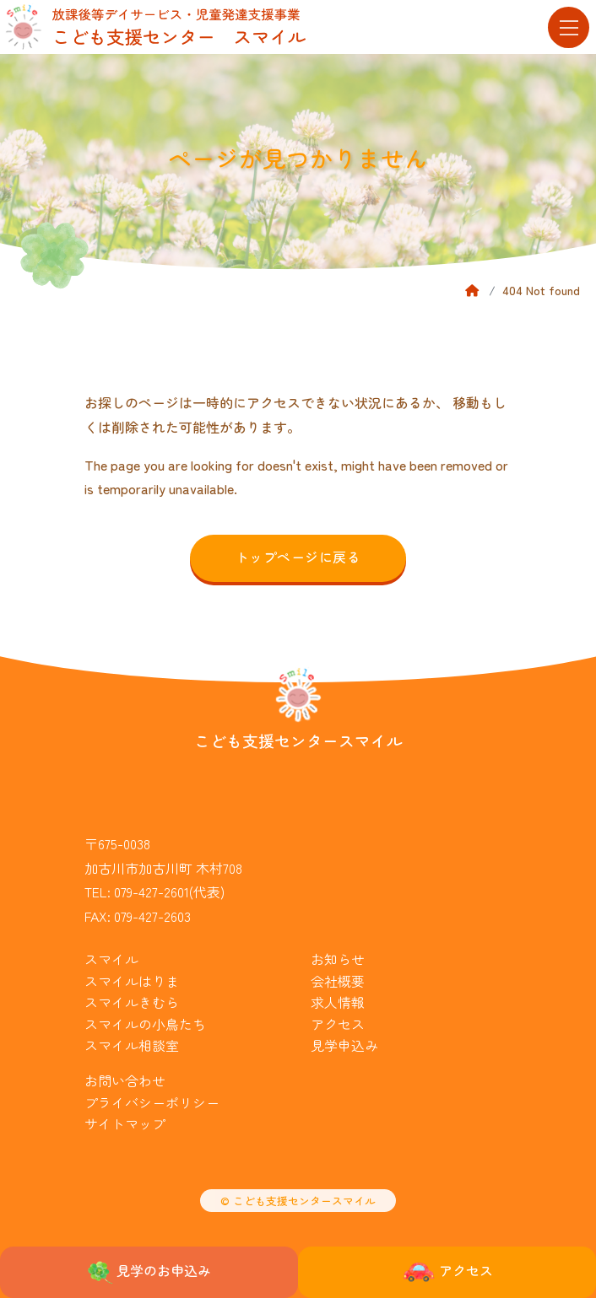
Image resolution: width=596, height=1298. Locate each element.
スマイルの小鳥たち (145, 1024)
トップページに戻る (298, 557)
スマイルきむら (131, 1002)
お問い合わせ (124, 1080)
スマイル (111, 959)
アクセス (338, 1024)
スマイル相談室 (131, 1045)
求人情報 (338, 1002)
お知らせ (338, 959)
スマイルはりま (131, 981)
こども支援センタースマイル (298, 740)
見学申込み (344, 1045)
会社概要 (338, 981)
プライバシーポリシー (151, 1102)
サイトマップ (124, 1123)
